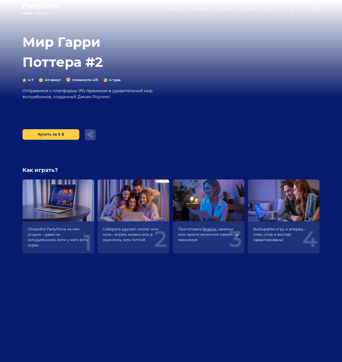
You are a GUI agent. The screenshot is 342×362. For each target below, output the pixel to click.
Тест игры (250, 9)
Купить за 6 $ (51, 134)
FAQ (269, 9)
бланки (210, 229)
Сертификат (200, 9)
